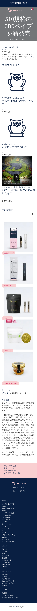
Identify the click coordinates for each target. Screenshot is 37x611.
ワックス (4, 522)
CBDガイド (5, 551)
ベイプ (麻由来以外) (8, 541)
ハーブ (4, 526)
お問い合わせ (6, 564)
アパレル (4, 537)
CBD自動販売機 (6, 560)
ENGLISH (4, 585)
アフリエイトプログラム (9, 583)
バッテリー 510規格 (8, 513)
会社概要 (4, 574)
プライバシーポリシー (9, 595)
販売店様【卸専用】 (8, 504)
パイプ (4, 530)
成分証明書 (5, 556)
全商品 (4, 506)
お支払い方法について (14, 147)
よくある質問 (6, 562)
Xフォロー (6, 393)
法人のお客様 (6, 579)
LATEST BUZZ (13, 47)
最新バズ (4, 553)
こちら (32, 57)
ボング (4, 533)
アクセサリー (6, 539)
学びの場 (4, 549)
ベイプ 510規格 (6, 515)
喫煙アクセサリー (7, 528)
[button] (8, 253)
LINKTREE (4, 567)
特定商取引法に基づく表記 (10, 597)
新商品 (4, 511)
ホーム (4, 47)
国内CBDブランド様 (8, 581)
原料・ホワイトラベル (9, 535)
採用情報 (4, 576)
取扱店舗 (4, 558)
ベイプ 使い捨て (7, 519)
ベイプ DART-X (6, 517)
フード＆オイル (7, 524)
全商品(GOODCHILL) (8, 508)
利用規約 (4, 593)
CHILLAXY (15, 607)
